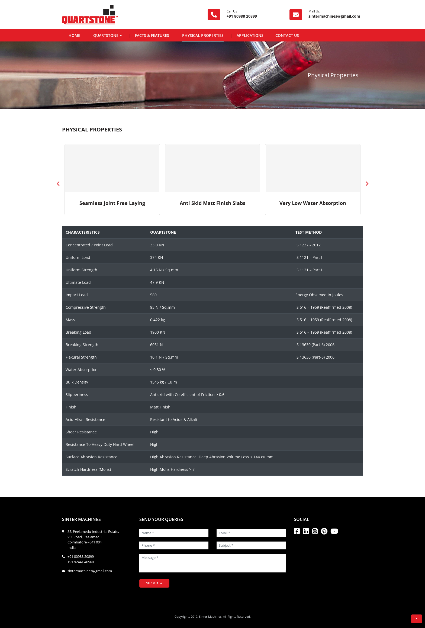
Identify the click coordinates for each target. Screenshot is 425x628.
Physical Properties (203, 35)
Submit (154, 583)
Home (74, 35)
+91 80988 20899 (242, 16)
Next (367, 183)
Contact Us (287, 35)
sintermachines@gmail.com (334, 16)
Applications (250, 35)
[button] (416, 618)
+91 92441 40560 (80, 561)
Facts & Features (152, 35)
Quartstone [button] (107, 35)
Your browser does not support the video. (112, 168)
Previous (58, 183)
